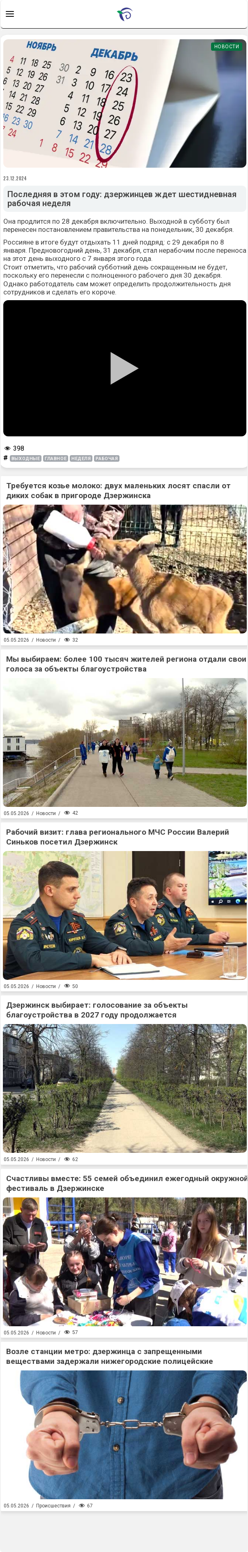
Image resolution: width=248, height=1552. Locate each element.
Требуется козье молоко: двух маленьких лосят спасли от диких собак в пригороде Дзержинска (118, 490)
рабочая (107, 458)
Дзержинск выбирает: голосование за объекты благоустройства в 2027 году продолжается (97, 1010)
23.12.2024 (15, 178)
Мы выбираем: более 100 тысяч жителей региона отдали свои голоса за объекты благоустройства (126, 664)
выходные (25, 458)
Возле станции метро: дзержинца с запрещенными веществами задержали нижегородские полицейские (109, 1356)
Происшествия (53, 1506)
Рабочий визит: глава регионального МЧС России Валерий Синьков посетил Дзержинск (117, 837)
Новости (226, 46)
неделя (81, 458)
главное (56, 458)
